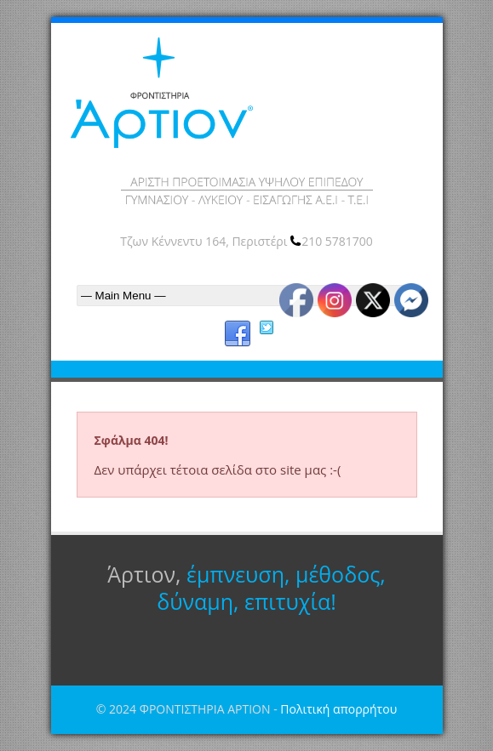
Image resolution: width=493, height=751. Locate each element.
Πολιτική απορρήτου (338, 709)
